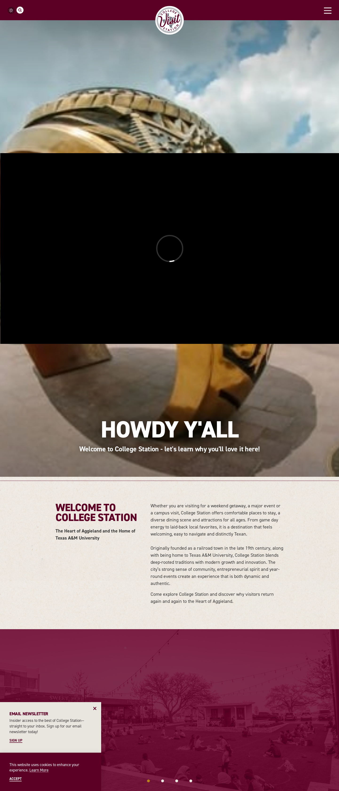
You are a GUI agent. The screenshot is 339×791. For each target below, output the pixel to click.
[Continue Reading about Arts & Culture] (150, 512)
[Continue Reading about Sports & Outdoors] (213, 512)
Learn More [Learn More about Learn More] (38, 770)
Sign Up (15, 741)
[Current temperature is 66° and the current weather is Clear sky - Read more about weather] (11, 10)
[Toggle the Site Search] (20, 10)
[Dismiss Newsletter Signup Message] (95, 708)
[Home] (169, 20)
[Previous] (7, 594)
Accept (15, 779)
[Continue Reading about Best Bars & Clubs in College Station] (274, 512)
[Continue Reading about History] (80, 512)
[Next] (332, 594)
